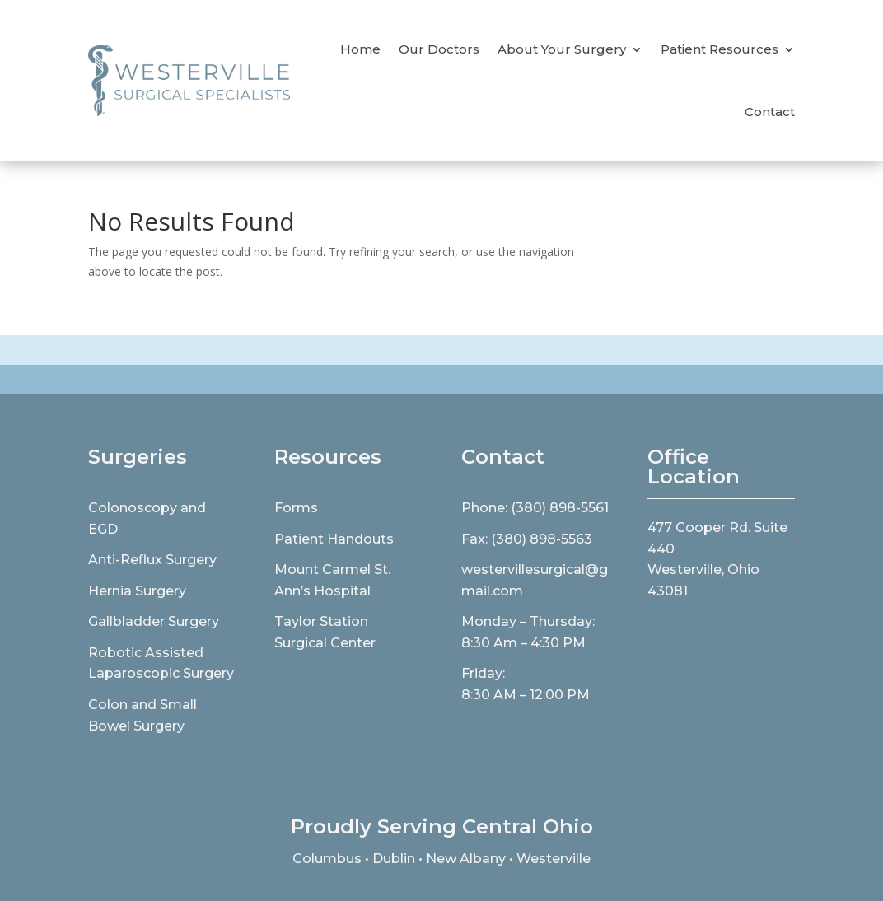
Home (360, 49)
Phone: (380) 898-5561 (535, 508)
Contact (770, 111)
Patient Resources (719, 49)
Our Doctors (439, 49)
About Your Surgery (562, 49)
